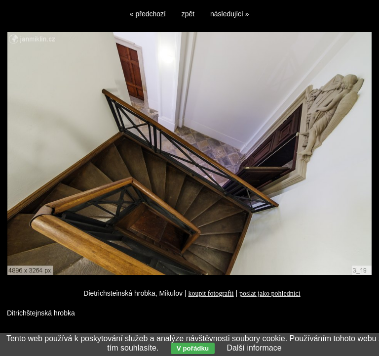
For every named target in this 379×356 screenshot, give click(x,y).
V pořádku (193, 348)
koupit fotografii (210, 293)
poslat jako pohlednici (270, 293)
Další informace (254, 348)
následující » (229, 14)
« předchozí (148, 14)
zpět (188, 14)
